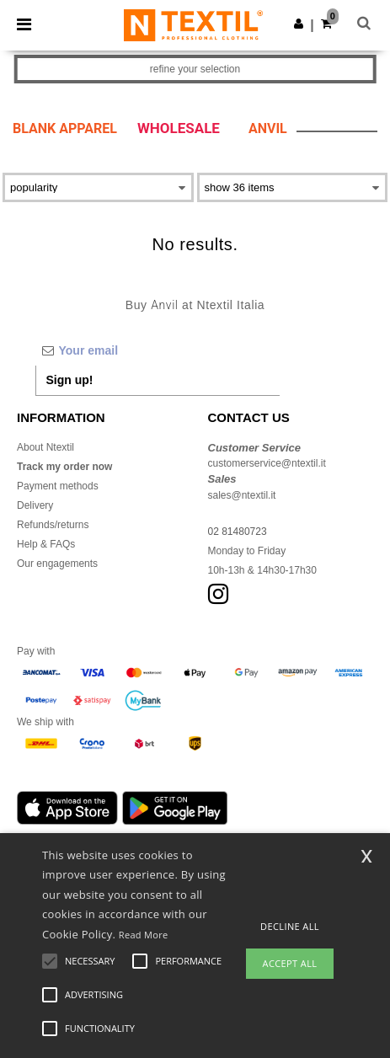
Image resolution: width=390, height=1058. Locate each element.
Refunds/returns (52, 525)
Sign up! (69, 380)
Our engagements (57, 563)
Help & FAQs (46, 544)
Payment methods (58, 486)
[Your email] (157, 350)
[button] (298, 23)
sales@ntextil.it (242, 495)
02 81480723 (237, 531)
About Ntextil (45, 447)
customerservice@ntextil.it (267, 463)
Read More (143, 934)
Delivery (35, 505)
